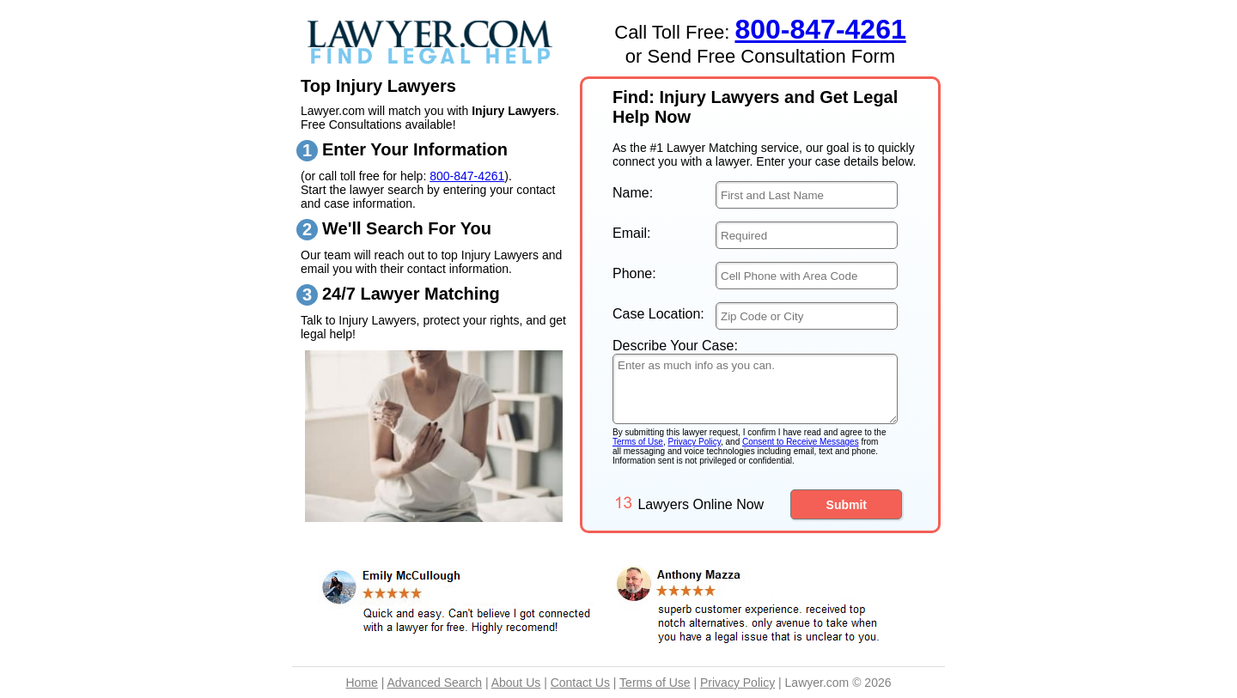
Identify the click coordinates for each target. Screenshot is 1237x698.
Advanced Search (434, 682)
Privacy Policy (694, 441)
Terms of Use (637, 441)
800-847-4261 (467, 176)
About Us (516, 682)
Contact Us (580, 682)
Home (361, 682)
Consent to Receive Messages (800, 441)
